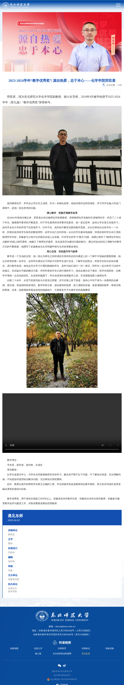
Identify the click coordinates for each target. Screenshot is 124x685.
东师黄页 (62, 648)
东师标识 (85, 648)
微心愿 (38, 654)
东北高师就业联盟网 (62, 654)
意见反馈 (85, 654)
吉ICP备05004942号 (62, 676)
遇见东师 (15, 516)
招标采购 (109, 648)
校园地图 (14, 648)
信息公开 (38, 648)
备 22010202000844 (66, 680)
